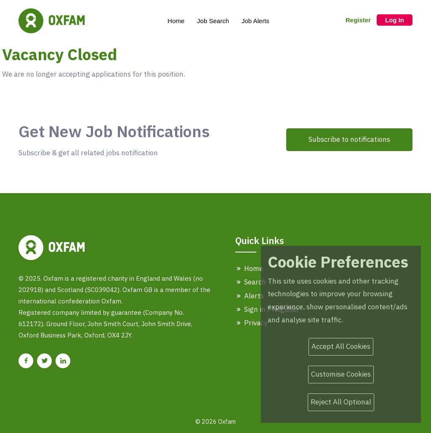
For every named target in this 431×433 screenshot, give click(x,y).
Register (358, 20)
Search (250, 282)
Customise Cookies (341, 374)
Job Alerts (255, 20)
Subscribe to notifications (349, 139)
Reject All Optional (341, 401)
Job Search (213, 20)
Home (176, 20)
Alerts (249, 295)
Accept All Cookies (340, 346)
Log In (394, 20)
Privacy (251, 322)
